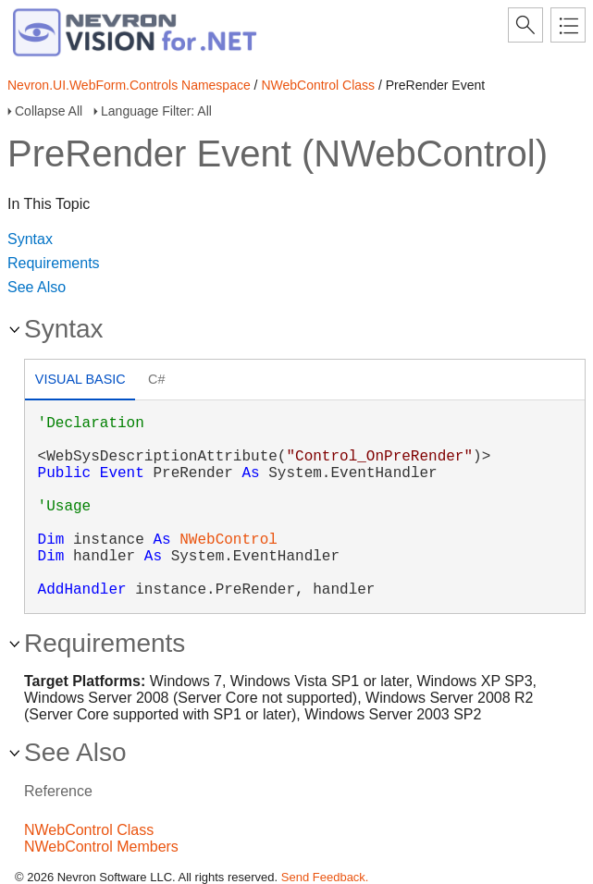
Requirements (53, 263)
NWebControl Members (101, 846)
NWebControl (228, 540)
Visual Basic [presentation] (80, 379)
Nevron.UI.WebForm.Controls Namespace (129, 85)
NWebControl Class (318, 85)
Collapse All (48, 111)
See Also (36, 287)
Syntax (30, 239)
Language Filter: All (156, 111)
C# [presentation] (156, 379)
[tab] (80, 381)
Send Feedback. (325, 877)
